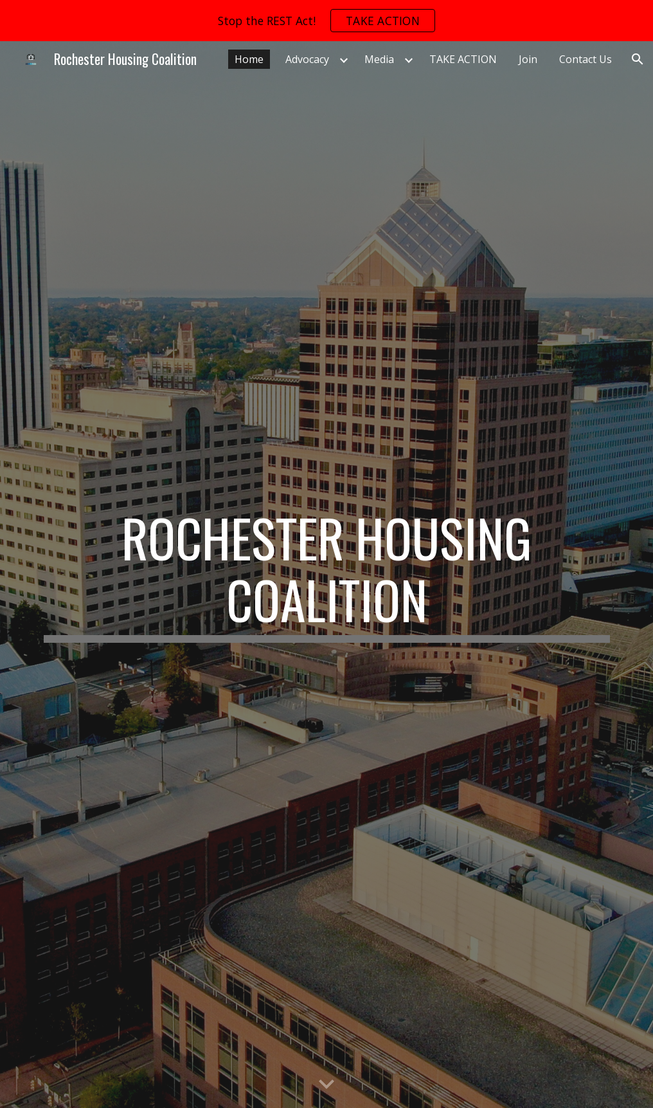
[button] (637, 59)
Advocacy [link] (307, 59)
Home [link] (249, 59)
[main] (327, 574)
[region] (326, 20)
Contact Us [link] (585, 59)
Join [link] (528, 59)
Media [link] (379, 59)
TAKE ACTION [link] (463, 59)
